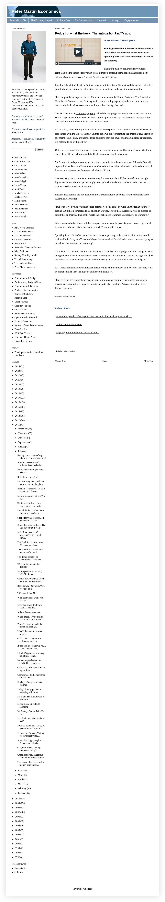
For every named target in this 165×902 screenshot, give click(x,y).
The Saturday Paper (23, 231)
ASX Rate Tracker (23, 333)
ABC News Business (24, 227)
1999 (17, 848)
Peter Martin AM (18, 20)
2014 (17, 411)
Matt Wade (19, 189)
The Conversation (83, 20)
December (23, 428)
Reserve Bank (20, 298)
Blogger (88, 889)
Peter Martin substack (24, 267)
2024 (17, 366)
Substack (102, 20)
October (22, 438)
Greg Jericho (20, 165)
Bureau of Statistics (23, 294)
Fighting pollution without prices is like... (77, 332)
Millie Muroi (20, 200)
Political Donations (23, 321)
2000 (17, 843)
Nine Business (21, 251)
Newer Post (60, 361)
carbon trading (69, 351)
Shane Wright (20, 216)
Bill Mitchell (20, 157)
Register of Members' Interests (28, 325)
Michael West (20, 197)
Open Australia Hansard (25, 317)
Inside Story (20, 243)
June (20, 770)
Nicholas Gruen (21, 204)
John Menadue (21, 177)
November (23, 433)
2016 (17, 402)
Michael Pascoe (21, 193)
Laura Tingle (20, 185)
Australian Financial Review (27, 247)
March (21, 784)
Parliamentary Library (24, 313)
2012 (17, 420)
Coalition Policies (22, 306)
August (21, 446)
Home (105, 361)
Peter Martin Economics (36, 11)
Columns (18, 872)
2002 (17, 834)
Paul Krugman (21, 208)
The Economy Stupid (41, 20)
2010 (17, 798)
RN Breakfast (63, 20)
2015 (17, 407)
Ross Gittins (20, 212)
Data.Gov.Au (20, 329)
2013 (17, 416)
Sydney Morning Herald (25, 255)
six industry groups (85, 113)
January (22, 793)
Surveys (115, 20)
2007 (17, 812)
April (20, 779)
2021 (17, 380)
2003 (17, 830)
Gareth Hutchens (22, 161)
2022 (17, 375)
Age (74, 296)
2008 (17, 807)
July (20, 451)
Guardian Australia (23, 239)
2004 (17, 825)
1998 (17, 852)
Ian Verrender (20, 169)
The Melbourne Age (23, 259)
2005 (17, 821)
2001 (17, 839)
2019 (17, 389)
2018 (17, 393)
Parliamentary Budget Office (27, 282)
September (23, 442)
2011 (17, 425)
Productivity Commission (26, 290)
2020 (17, 384)
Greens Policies (21, 309)
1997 (17, 857)
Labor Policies (21, 301)
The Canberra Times (23, 263)
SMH (68, 296)
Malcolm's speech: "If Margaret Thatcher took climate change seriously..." (94, 316)
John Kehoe (19, 173)
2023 (17, 371)
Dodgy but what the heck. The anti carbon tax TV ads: (93, 33)
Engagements (131, 20)
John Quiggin (20, 181)
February (22, 788)
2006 (17, 816)
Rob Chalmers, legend (27, 477)
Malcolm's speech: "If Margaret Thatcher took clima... (29, 535)
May (20, 775)
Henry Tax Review (23, 341)
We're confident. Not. (27, 593)
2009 (17, 803)
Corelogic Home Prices (25, 337)
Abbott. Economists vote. (69, 324)
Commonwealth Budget (25, 278)
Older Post (148, 361)
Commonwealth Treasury (26, 286)
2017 (17, 398)
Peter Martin (20, 868)
